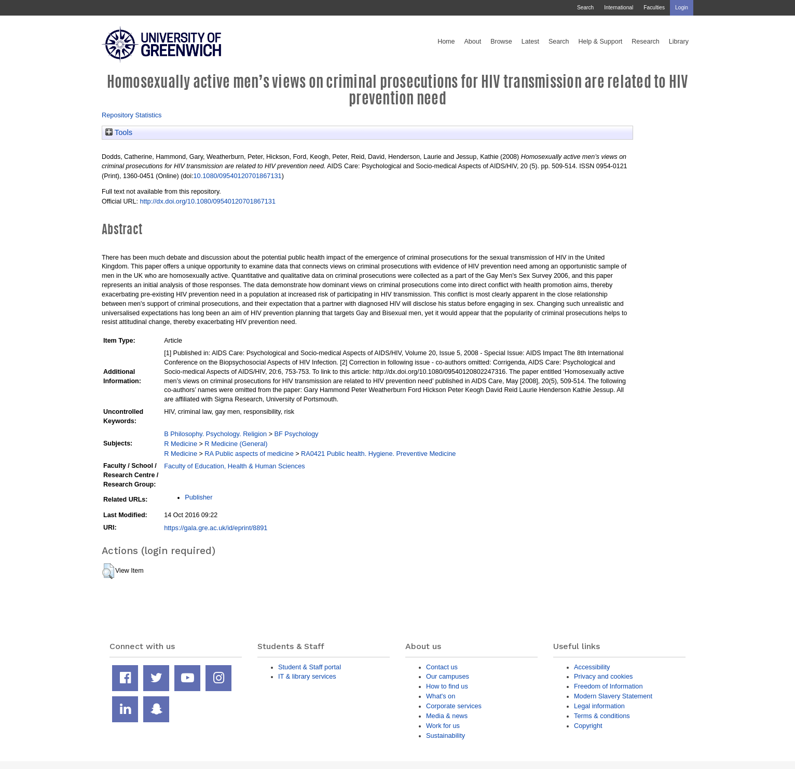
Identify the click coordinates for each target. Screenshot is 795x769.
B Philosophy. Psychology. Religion (215, 434)
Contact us (442, 667)
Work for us (443, 726)
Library (679, 41)
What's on (440, 696)
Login (681, 7)
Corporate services (454, 706)
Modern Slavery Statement (613, 696)
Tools (118, 132)
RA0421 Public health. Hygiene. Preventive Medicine (378, 453)
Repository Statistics (132, 115)
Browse (501, 41)
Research (646, 41)
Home (446, 41)
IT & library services (307, 676)
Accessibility (592, 667)
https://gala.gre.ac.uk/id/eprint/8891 (215, 528)
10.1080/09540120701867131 (237, 176)
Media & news (447, 716)
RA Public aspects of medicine (249, 453)
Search (585, 7)
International (618, 7)
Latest (530, 41)
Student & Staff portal (309, 667)
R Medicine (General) (235, 444)
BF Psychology (296, 434)
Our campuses (447, 676)
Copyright (588, 726)
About (472, 41)
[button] (108, 571)
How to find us (447, 686)
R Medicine (180, 444)
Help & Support (601, 41)
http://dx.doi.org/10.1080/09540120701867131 (208, 201)
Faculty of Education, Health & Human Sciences (234, 466)
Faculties (654, 7)
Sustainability (445, 735)
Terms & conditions (602, 716)
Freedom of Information (608, 686)
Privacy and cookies (603, 676)
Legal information (599, 706)
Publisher (198, 497)
